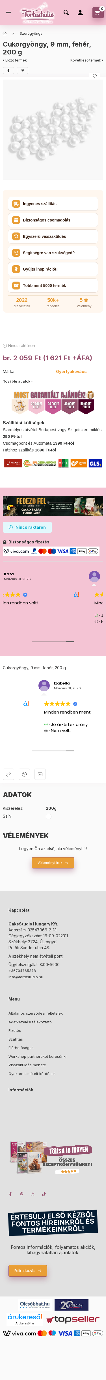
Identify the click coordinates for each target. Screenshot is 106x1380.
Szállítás (15, 1039)
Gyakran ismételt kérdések (32, 1073)
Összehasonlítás (8, 774)
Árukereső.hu (25, 1323)
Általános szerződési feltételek (35, 1013)
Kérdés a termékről (24, 774)
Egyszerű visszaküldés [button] (39, 236)
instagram (32, 1194)
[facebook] (8, 70)
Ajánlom (40, 774)
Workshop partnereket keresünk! (37, 1056)
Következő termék (85, 60)
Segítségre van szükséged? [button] (43, 253)
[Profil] (80, 12)
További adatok (16, 381)
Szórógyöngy (31, 33)
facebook (10, 1194)
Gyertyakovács (71, 371)
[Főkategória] (5, 33)
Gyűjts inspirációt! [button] (35, 269)
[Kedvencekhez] (94, 76)
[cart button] (98, 12)
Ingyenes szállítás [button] (34, 204)
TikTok (44, 1194)
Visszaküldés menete (27, 1065)
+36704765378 (22, 970)
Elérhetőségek (21, 1047)
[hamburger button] (8, 12)
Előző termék (16, 60)
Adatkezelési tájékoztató (30, 1022)
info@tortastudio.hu (25, 977)
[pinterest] (22, 70)
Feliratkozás (24, 1270)
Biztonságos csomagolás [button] (41, 220)
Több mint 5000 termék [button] (39, 285)
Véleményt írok (50, 863)
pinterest (21, 1194)
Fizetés (14, 1030)
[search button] (66, 12)
